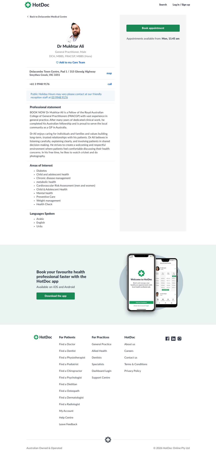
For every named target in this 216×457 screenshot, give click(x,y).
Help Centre (66, 417)
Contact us (130, 357)
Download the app (55, 296)
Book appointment (153, 28)
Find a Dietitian (68, 384)
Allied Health (99, 351)
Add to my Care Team (70, 62)
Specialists (98, 364)
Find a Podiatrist (68, 364)
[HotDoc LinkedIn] (173, 338)
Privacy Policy (132, 371)
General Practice (101, 344)
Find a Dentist (67, 351)
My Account (66, 411)
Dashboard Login (101, 371)
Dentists (97, 357)
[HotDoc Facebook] (167, 338)
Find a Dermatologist (71, 397)
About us (129, 344)
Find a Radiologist (69, 404)
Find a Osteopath (69, 391)
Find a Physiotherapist (72, 357)
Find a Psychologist (70, 377)
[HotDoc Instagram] (179, 338)
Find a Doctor (67, 344)
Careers (128, 351)
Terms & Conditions (135, 364)
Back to (47, 17)
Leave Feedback (68, 424)
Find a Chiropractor (70, 371)
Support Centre (101, 377)
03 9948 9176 (59, 97)
